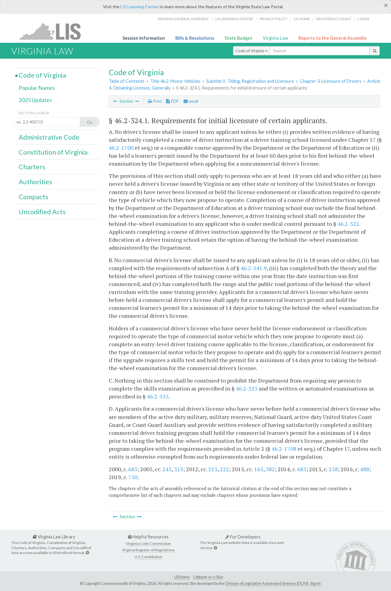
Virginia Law (275, 38)
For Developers (243, 536)
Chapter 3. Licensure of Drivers (330, 81)
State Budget (238, 38)
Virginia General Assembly (183, 19)
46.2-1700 (121, 147)
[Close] (386, 5)
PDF (172, 101)
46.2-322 (348, 223)
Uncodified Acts (42, 212)
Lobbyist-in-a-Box (208, 577)
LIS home (302, 19)
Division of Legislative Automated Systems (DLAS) (267, 583)
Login (363, 19)
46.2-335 (158, 396)
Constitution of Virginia (53, 152)
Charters (32, 167)
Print (155, 101)
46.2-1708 (284, 448)
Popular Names (37, 87)
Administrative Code (49, 137)
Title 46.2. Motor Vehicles (175, 81)
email (191, 101)
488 (364, 469)
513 (178, 469)
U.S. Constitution (148, 556)
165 (258, 469)
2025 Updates (35, 100)
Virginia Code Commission (148, 543)
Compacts (33, 197)
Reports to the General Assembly (332, 38)
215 (212, 469)
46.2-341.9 (254, 268)
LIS (54, 31)
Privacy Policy (273, 19)
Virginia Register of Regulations (148, 550)
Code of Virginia (252, 50)
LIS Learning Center (139, 6)
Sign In (315, 583)
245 (167, 469)
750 (132, 477)
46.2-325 (247, 388)
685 (132, 469)
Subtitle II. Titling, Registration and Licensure (250, 81)
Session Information (143, 38)
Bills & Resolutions (194, 38)
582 (270, 469)
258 (333, 469)
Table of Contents (126, 81)
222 (224, 469)
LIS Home (182, 577)
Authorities (35, 182)
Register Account (333, 19)
